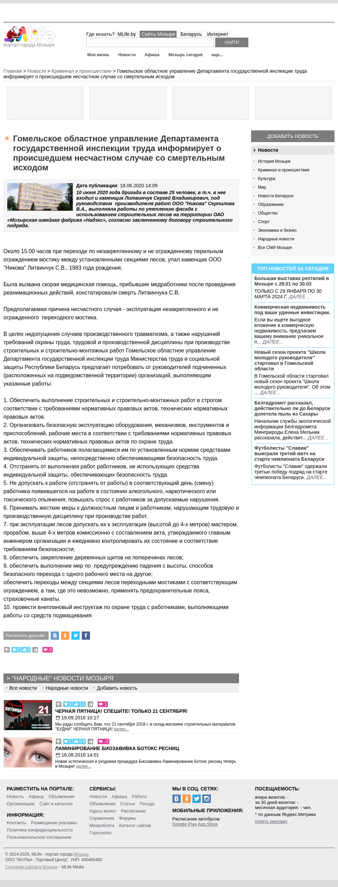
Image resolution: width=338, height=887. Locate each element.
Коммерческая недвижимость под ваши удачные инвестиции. (292, 309)
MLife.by (127, 34)
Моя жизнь (98, 54)
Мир (262, 187)
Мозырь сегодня (186, 54)
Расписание (133, 811)
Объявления (103, 803)
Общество (268, 213)
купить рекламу (271, 821)
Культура (266, 178)
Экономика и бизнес (277, 230)
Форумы (127, 818)
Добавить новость (292, 136)
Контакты (16, 822)
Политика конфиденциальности (40, 830)
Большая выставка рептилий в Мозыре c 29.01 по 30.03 (292, 281)
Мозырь (81, 854)
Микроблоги (102, 825)
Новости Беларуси (276, 195)
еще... (217, 54)
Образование (271, 204)
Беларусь (190, 34)
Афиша (152, 54)
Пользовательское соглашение (39, 837)
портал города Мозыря (29, 43)
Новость (15, 796)
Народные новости (276, 239)
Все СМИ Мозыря (275, 247)
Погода (147, 803)
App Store (208, 824)
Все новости (23, 688)
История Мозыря (274, 161)
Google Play (184, 824)
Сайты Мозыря (158, 34)
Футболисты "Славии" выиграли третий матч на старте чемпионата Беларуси (290, 453)
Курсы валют (103, 811)
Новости (127, 54)
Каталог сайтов (135, 825)
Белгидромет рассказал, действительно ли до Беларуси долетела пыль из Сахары (292, 408)
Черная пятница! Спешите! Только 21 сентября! (121, 711)
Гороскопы (101, 832)
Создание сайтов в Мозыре (31, 867)
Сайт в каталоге (56, 803)
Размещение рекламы (54, 822)
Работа (139, 796)
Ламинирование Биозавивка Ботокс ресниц (117, 748)
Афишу (36, 796)
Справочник (102, 818)
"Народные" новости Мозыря (62, 678)
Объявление (61, 796)
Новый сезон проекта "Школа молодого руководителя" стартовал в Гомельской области (290, 360)
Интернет (217, 34)
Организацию (21, 803)
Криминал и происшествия (283, 170)
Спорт (264, 221)
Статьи (127, 803)
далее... (299, 296)
